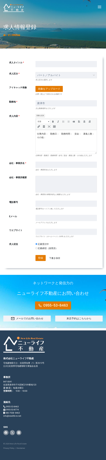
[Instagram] (19, 432)
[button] (43, 121)
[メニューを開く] (99, 7)
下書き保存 (54, 258)
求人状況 (13, 244)
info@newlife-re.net (12, 416)
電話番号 (13, 202)
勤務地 (13, 101)
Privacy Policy (8, 448)
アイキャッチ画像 (18, 87)
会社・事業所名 (17, 163)
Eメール (13, 216)
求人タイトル (16, 62)
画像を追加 (40, 115)
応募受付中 (42, 244)
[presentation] (43, 121)
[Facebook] (6, 432)
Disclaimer (21, 448)
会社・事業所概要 (18, 177)
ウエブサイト (15, 230)
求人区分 (14, 73)
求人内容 (14, 116)
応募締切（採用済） (46, 248)
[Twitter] (12, 432)
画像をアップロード (49, 89)
